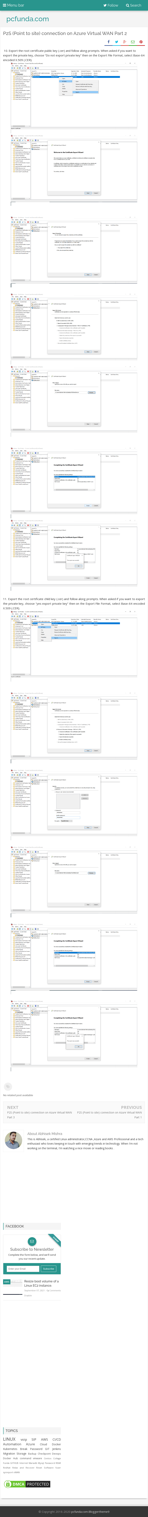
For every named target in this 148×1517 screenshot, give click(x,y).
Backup (32, 1453)
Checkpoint (44, 1453)
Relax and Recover (23, 1467)
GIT (47, 1449)
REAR (58, 1463)
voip (24, 1439)
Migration (9, 1453)
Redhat (6, 1467)
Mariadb (33, 1463)
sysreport (8, 1472)
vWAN (17, 1472)
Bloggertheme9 (98, 1512)
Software (49, 1467)
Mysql (41, 1463)
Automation (12, 1444)
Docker (56, 1444)
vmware (37, 1458)
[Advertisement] (35, 1190)
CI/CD (57, 1439)
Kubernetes (10, 1449)
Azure (30, 1444)
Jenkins (56, 1449)
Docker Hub (10, 1458)
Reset (39, 1467)
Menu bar (13, 5)
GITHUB (14, 1463)
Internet (23, 1463)
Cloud (43, 1444)
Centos (47, 1458)
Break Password (31, 1449)
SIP (34, 1439)
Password (50, 1463)
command (25, 1458)
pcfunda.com (79, 1512)
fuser (58, 1467)
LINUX (9, 1439)
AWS (6, 1281)
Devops (56, 1453)
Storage (21, 1453)
